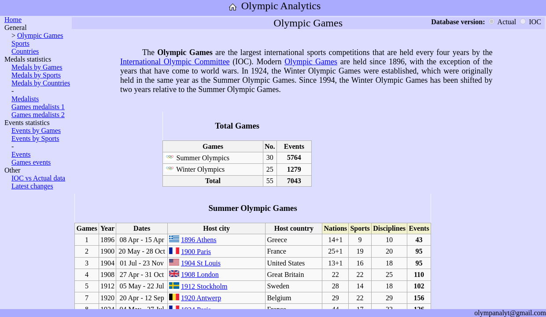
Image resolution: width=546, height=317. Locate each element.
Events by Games (36, 130)
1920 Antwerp (201, 298)
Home (13, 19)
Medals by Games (37, 67)
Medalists (25, 99)
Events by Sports (35, 138)
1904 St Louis (201, 263)
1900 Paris (196, 251)
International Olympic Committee (175, 61)
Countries (25, 51)
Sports (20, 43)
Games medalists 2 (38, 114)
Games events (31, 162)
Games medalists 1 (38, 107)
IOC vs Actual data (38, 178)
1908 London (200, 274)
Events (21, 154)
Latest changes (32, 186)
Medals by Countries (40, 83)
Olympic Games (40, 35)
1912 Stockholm (204, 286)
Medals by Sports (36, 75)
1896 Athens (198, 239)
